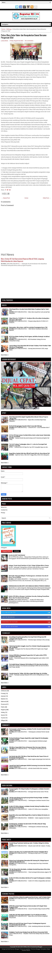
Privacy (3, 512)
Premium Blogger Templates (38, 949)
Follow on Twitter (26, 612)
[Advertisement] (26, 283)
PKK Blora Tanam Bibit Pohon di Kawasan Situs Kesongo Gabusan (27, 747)
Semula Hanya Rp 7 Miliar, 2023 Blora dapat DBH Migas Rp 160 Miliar (28, 673)
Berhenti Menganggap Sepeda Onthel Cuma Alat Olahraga (25, 426)
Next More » (5, 355)
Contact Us (4, 510)
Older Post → (46, 198)
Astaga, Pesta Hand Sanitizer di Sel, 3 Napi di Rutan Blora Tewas (29, 565)
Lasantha (27, 949)
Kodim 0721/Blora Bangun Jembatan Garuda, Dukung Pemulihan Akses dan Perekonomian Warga (29, 597)
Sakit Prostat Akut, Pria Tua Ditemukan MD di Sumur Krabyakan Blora (28, 851)
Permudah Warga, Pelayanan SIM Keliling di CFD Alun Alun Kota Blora (28, 664)
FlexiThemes (10, 949)
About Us (3, 507)
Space (3, 715)
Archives (16, 551)
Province (3, 704)
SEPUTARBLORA (25, 947)
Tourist (3, 718)
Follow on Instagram (26, 626)
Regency (3, 709)
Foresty (3, 693)
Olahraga (8, 29)
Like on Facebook (26, 617)
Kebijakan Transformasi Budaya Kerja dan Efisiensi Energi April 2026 (28, 932)
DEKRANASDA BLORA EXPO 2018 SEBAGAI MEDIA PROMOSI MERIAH (29, 586)
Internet (3, 696)
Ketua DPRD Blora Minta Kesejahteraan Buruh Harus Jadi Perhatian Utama (30, 897)
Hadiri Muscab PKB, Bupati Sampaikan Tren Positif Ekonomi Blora (27, 914)
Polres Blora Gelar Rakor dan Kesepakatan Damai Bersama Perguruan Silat (23, 36)
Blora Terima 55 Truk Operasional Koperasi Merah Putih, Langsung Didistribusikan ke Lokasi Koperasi (22, 260)
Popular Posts (7, 551)
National (3, 701)
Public (2, 707)
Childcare (3, 690)
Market (3, 699)
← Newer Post (6, 198)
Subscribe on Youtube (26, 622)
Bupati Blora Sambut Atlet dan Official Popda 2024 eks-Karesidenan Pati (29, 453)
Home (3, 29)
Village (3, 720)
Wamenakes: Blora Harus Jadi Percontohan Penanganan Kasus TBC (28, 327)
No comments (29, 40)
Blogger (40, 947)
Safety (3, 712)
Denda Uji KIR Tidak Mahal (17, 555)
